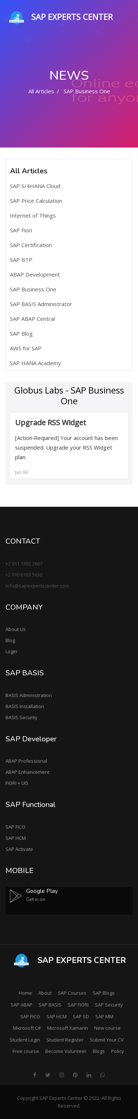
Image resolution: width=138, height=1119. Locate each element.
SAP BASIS (50, 1004)
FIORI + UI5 (17, 783)
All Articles (41, 91)
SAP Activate (19, 849)
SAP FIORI (78, 1004)
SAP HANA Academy (35, 363)
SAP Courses (72, 993)
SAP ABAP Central (32, 318)
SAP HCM (16, 838)
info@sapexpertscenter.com (37, 585)
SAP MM (104, 1016)
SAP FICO (15, 827)
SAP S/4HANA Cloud (35, 186)
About (45, 993)
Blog (10, 640)
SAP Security (109, 1004)
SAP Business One (33, 289)
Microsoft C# (27, 1028)
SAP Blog (21, 333)
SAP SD (81, 1016)
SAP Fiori (21, 230)
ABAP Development (35, 274)
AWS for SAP (26, 348)
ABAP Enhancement (27, 772)
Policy (117, 1051)
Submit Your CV (107, 1039)
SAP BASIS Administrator (41, 304)
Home (25, 993)
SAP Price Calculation (36, 200)
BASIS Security (22, 717)
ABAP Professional (26, 761)
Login (11, 651)
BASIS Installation (25, 706)
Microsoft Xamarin (67, 1028)
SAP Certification (31, 245)
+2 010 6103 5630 (24, 574)
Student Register (65, 1039)
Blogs (99, 1051)
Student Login (25, 1039)
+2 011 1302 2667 (24, 563)
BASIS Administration (29, 695)
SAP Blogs (104, 993)
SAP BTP (21, 259)
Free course (26, 1051)
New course (107, 1028)
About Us (16, 629)
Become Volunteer (65, 1051)
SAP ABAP (21, 1004)
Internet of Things (33, 215)
